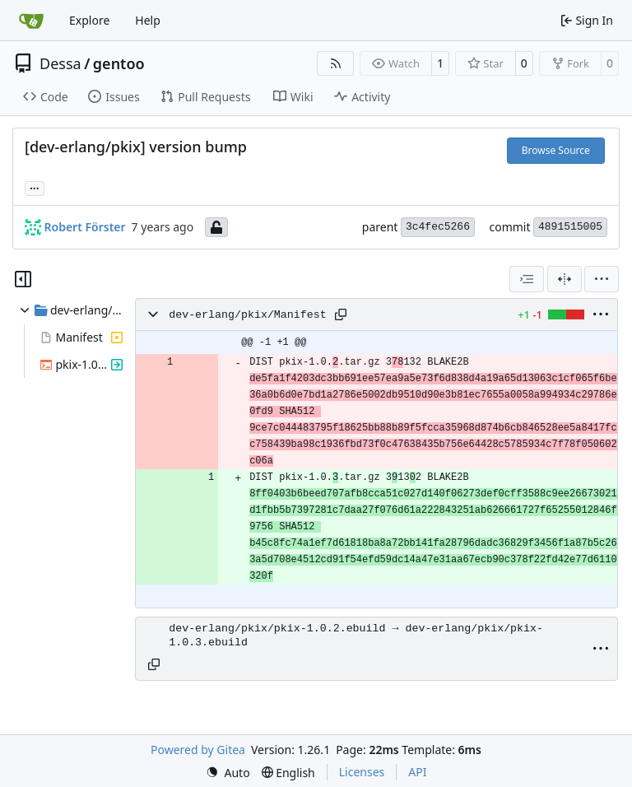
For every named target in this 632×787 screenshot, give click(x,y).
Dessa (60, 63)
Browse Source (556, 150)
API (417, 772)
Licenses (362, 772)
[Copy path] (340, 314)
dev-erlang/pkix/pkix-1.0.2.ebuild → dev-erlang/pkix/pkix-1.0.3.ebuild (356, 635)
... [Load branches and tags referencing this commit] (35, 187)
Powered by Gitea (198, 749)
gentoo (119, 63)
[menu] (601, 279)
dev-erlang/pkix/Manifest (248, 315)
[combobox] (526, 279)
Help (147, 20)
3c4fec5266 (438, 227)
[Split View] (564, 279)
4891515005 (570, 227)
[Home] (31, 20)
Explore (89, 20)
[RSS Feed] (336, 63)
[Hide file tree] (23, 279)
